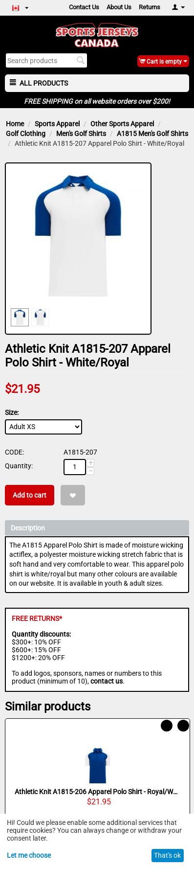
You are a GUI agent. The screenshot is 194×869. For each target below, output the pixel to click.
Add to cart (29, 495)
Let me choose (29, 855)
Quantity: (19, 466)
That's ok (167, 855)
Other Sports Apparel (122, 124)
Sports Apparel (57, 124)
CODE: (14, 452)
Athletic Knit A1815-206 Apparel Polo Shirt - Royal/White (97, 792)
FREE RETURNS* (37, 618)
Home (15, 124)
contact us (106, 681)
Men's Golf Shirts (81, 133)
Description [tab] (97, 527)
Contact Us (84, 7)
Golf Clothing (25, 133)
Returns (149, 7)
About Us (119, 7)
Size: (12, 412)
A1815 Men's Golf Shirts (152, 133)
